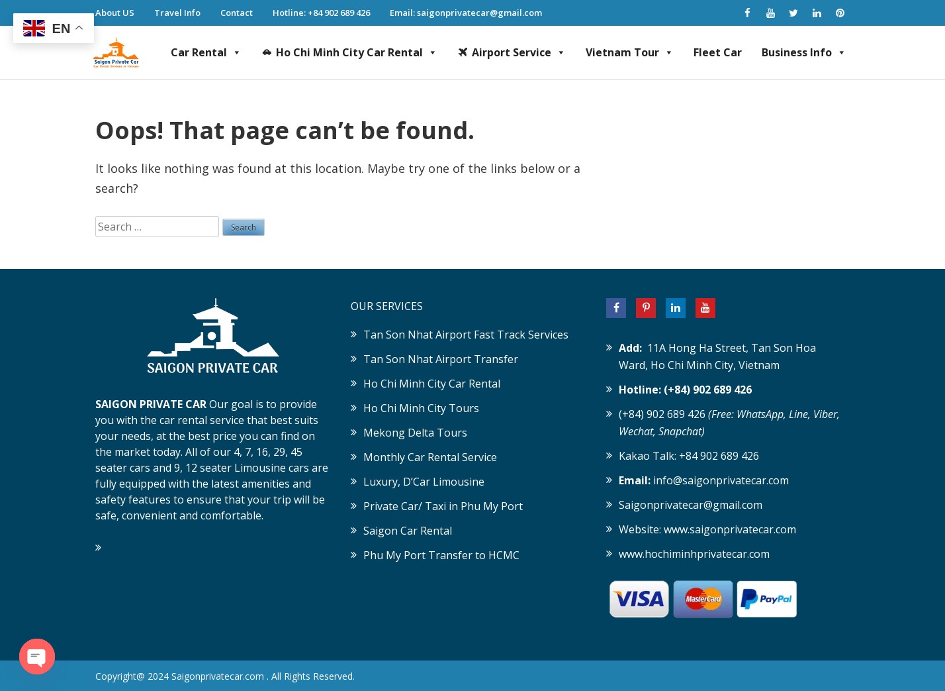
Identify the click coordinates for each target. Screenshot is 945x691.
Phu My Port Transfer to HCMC (441, 555)
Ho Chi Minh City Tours (421, 408)
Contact (236, 13)
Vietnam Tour (630, 52)
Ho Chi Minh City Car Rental (356, 52)
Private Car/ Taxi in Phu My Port (443, 506)
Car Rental (206, 52)
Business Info (804, 52)
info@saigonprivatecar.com (721, 480)
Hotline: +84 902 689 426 (321, 13)
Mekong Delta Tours (415, 432)
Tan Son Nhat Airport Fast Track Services (465, 334)
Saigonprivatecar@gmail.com (690, 505)
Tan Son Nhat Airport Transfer (440, 359)
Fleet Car (718, 52)
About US (114, 13)
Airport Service (519, 52)
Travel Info (177, 13)
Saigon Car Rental (407, 530)
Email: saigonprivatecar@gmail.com (466, 13)
